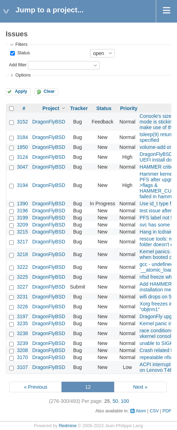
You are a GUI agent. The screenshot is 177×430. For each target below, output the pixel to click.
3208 (22, 350)
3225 (22, 277)
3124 (22, 157)
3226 (22, 306)
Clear (49, 91)
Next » (140, 387)
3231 (22, 296)
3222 (22, 267)
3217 (22, 241)
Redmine (67, 425)
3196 (22, 210)
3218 (22, 254)
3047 (22, 167)
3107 (22, 367)
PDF (167, 410)
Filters (21, 44)
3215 (22, 232)
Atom (141, 410)
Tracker (79, 108)
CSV (154, 410)
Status (23, 52)
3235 (22, 323)
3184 (22, 137)
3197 (22, 316)
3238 (22, 333)
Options (22, 75)
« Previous (35, 387)
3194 (22, 185)
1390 (22, 203)
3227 (22, 287)
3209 (22, 225)
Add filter (17, 64)
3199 (22, 217)
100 (125, 401)
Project (50, 108)
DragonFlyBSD (48, 122)
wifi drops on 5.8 (158, 296)
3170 (22, 357)
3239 (22, 343)
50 (115, 401)
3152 (22, 122)
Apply (21, 91)
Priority (128, 108)
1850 (22, 147)
